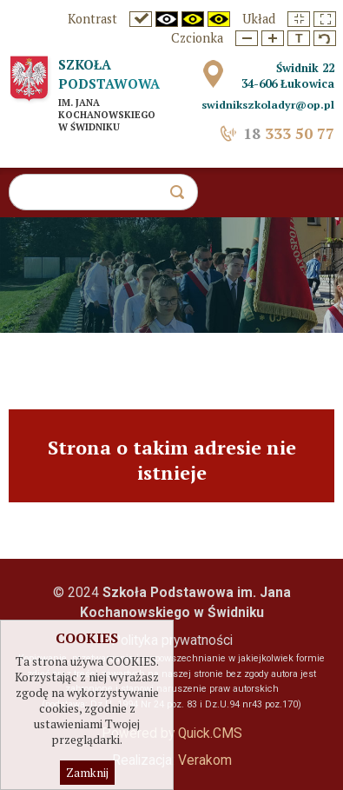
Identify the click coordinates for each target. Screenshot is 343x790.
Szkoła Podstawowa (109, 74)
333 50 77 (288, 133)
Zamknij (87, 774)
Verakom (205, 760)
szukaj (183, 196)
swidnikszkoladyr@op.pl (267, 104)
